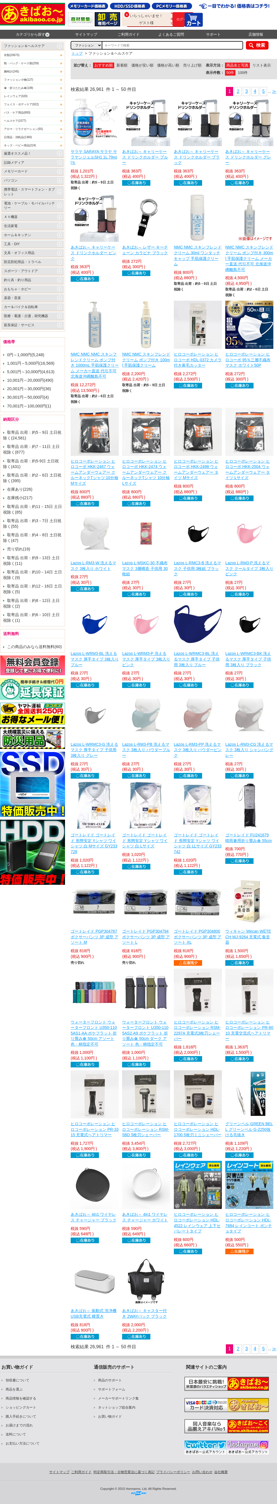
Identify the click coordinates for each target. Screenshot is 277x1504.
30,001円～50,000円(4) (28, 397)
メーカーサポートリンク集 (118, 1398)
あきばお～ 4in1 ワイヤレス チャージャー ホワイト (145, 1217)
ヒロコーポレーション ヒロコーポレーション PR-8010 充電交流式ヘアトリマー (249, 1030)
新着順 (121, 65)
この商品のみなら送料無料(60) (34, 646)
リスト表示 (261, 65)
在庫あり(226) (20, 489)
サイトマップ (86, 34)
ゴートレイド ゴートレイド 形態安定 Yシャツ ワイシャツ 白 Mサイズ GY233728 (94, 843)
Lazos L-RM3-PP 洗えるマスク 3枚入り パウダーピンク (198, 750)
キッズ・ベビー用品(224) (20, 145)
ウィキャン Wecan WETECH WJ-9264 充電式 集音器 (248, 937)
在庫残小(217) (20, 497)
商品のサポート (110, 1380)
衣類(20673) (11, 55)
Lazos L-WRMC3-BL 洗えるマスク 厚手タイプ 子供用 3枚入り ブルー (197, 659)
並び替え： (82, 65)
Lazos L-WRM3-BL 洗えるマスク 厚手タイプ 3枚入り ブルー (95, 659)
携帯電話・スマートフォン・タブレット (29, 191)
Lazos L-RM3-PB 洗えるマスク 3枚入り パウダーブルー (146, 750)
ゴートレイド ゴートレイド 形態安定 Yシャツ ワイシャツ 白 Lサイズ (145, 840)
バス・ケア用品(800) (17, 112)
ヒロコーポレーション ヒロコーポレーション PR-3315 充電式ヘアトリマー (95, 1129)
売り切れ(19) (18, 549)
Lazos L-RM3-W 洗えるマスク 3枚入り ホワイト (93, 566)
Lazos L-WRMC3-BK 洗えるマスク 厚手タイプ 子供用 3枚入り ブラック (248, 659)
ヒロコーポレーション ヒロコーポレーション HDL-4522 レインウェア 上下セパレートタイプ (197, 1222)
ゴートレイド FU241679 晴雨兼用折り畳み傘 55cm (248, 838)
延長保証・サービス (19, 325)
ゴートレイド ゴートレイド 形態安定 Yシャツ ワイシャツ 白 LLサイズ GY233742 (198, 843)
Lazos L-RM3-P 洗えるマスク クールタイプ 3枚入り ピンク (249, 568)
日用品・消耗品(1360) (18, 137)
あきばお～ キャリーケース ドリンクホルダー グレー (248, 157)
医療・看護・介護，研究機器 (26, 316)
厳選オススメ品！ (17, 153)
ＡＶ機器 (11, 217)
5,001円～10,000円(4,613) (31, 371)
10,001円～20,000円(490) (30, 380)
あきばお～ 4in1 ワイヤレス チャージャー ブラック (93, 1217)
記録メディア (14, 162)
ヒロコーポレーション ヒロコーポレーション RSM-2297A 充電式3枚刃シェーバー (197, 1030)
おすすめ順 (103, 65)
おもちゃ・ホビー (17, 289)
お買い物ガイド (110, 1416)
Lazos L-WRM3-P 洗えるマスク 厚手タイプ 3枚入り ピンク (146, 659)
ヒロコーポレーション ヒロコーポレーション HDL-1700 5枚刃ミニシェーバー (198, 1129)
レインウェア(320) (15, 96)
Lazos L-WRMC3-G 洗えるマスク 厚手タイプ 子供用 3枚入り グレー (94, 750)
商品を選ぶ (14, 1389)
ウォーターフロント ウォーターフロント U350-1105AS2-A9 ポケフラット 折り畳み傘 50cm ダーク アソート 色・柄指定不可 (145, 1033)
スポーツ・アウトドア (21, 271)
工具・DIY (12, 244)
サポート (213, 34)
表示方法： (215, 65)
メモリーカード (16, 171)
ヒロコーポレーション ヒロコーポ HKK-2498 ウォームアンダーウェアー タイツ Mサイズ (196, 469)
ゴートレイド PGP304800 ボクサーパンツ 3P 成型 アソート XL (198, 937)
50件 (230, 72)
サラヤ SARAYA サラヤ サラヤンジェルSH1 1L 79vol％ (94, 157)
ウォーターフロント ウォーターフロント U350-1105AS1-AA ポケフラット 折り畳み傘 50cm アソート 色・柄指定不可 (94, 1033)
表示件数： (215, 72)
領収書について (17, 1380)
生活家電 (11, 226)
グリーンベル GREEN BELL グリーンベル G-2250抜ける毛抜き (249, 1129)
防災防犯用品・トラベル (22, 262)
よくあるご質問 (171, 34)
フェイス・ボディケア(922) (21, 104)
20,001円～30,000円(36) (29, 388)
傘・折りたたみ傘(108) (18, 87)
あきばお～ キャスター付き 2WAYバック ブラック (144, 1313)
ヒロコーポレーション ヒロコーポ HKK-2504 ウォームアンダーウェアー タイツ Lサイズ (247, 469)
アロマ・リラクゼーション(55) (23, 129)
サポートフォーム (111, 1389)
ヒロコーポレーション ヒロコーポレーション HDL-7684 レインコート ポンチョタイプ (248, 1222)
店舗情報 (255, 34)
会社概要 (221, 1472)
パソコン (11, 180)
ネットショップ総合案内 (116, 1407)
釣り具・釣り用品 (17, 280)
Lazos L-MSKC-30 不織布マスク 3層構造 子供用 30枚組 (145, 568)
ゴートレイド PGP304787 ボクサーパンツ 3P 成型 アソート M (94, 937)
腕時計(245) (11, 71)
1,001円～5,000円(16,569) (31, 363)
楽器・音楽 (12, 298)
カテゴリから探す (32, 34)
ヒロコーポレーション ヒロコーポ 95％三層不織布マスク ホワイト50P (247, 360)
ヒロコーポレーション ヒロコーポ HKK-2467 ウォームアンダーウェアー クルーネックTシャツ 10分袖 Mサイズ (94, 472)
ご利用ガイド (129, 34)
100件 (243, 72)
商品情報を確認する (21, 1398)
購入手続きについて (21, 1416)
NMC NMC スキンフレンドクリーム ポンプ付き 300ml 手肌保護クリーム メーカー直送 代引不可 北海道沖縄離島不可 (249, 258)
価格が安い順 (142, 65)
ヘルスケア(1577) (15, 120)
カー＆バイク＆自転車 (21, 307)
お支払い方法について (23, 1443)
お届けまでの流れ (19, 1425)
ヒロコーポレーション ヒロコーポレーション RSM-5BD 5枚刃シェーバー (145, 1129)
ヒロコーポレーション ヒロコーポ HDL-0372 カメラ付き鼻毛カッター (198, 360)
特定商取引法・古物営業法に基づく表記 (124, 1472)
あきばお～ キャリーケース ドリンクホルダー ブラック (197, 157)
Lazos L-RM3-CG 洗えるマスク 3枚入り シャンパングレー (249, 750)
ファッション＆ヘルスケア (24, 46)
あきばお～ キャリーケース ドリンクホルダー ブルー (145, 157)
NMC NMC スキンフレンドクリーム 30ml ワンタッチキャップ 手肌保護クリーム (198, 255)
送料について (16, 1434)
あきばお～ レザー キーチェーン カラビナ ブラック (145, 250)
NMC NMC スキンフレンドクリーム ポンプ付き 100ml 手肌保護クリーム (146, 360)
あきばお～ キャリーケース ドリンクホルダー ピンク (93, 252)
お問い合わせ (202, 1472)
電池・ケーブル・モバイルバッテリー (29, 205)
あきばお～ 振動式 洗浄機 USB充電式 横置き (93, 1313)
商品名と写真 (237, 65)
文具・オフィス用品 (19, 253)
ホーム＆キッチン (17, 235)
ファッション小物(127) (18, 79)
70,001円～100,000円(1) (29, 406)
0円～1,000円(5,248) (25, 355)
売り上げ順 (192, 65)
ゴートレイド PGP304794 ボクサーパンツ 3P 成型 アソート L (146, 937)
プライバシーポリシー (173, 1472)
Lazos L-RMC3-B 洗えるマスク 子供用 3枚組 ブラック (197, 568)
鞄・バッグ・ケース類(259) (21, 63)
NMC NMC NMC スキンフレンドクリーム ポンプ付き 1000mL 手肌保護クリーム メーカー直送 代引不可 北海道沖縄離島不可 (95, 365)
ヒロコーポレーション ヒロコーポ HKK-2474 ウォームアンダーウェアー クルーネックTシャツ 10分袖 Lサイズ (146, 472)
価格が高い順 (168, 65)
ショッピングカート (21, 1407)
